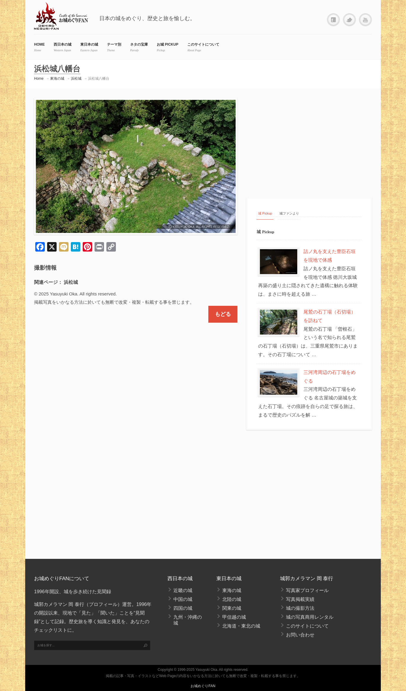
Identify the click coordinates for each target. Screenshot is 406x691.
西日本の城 (62, 44)
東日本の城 (89, 44)
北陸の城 (231, 599)
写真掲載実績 (300, 599)
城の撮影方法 (300, 608)
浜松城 (76, 78)
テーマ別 (114, 44)
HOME (39, 44)
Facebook (333, 20)
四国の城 (182, 608)
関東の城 (231, 608)
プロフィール (103, 604)
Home (39, 78)
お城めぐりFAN (203, 686)
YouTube (365, 20)
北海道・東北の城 (241, 625)
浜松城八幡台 (98, 78)
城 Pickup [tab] (265, 213)
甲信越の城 (234, 617)
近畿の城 (182, 590)
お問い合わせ (300, 634)
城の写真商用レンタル (309, 617)
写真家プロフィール (307, 590)
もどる (223, 314)
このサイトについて (203, 44)
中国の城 (182, 599)
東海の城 (57, 78)
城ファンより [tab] (289, 213)
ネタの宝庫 (139, 44)
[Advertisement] (309, 142)
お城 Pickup (167, 44)
